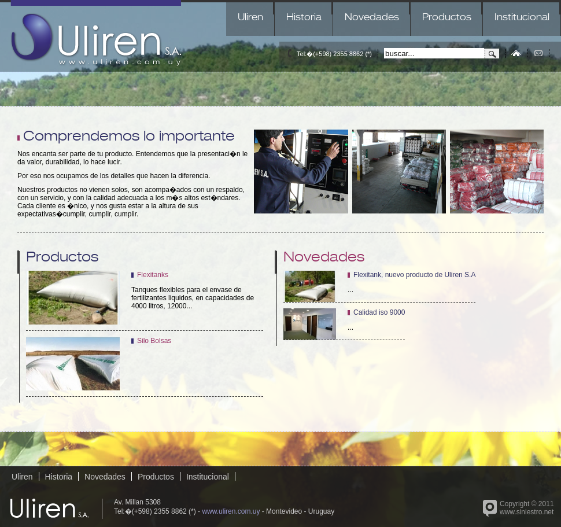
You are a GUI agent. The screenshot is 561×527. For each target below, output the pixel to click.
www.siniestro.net (526, 512)
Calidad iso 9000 (379, 312)
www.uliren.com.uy (231, 511)
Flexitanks (152, 275)
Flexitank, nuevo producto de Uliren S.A (414, 275)
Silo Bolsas (154, 341)
